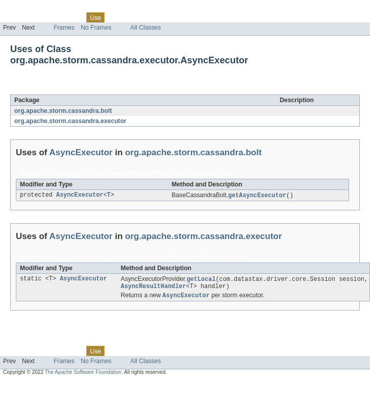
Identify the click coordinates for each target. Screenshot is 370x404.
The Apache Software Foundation (83, 374)
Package (47, 17)
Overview (16, 17)
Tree (116, 17)
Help (194, 17)
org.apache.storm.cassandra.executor (70, 121)
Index (174, 17)
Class (73, 17)
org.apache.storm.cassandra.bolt (63, 110)
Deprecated (145, 17)
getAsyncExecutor (257, 196)
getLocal (201, 280)
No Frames (96, 27)
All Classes (145, 27)
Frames (64, 27)
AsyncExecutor (92, 88)
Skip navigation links (28, 8)
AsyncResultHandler (153, 288)
